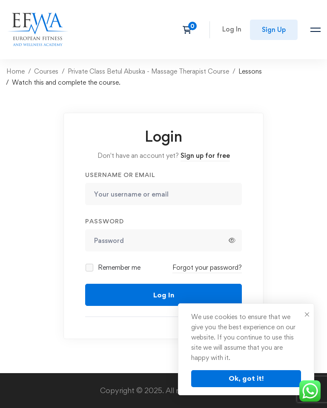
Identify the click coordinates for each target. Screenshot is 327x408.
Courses (46, 71)
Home (15, 71)
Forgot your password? (207, 267)
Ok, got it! (246, 378)
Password (104, 221)
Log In (163, 295)
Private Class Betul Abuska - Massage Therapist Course (148, 71)
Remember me (113, 267)
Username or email (120, 174)
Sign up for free (205, 155)
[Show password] (232, 240)
